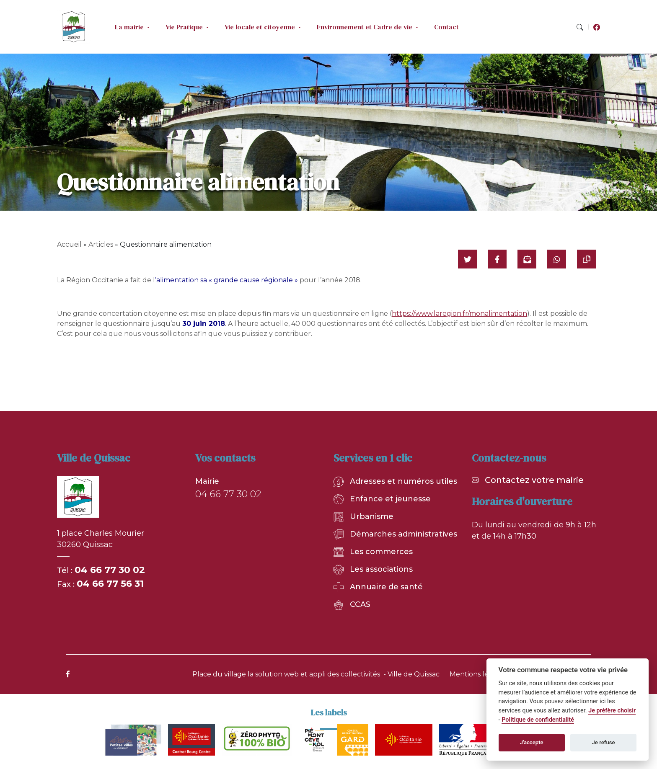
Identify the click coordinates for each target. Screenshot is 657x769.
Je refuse (603, 742)
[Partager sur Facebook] (497, 259)
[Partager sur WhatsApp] (556, 259)
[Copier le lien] (586, 259)
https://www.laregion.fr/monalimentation (459, 313)
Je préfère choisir (612, 710)
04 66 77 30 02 (110, 569)
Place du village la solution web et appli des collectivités (286, 674)
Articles (100, 244)
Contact (446, 26)
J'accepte (531, 742)
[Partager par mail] (526, 259)
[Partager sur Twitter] (467, 259)
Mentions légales (478, 674)
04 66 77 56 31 (110, 583)
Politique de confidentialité (538, 719)
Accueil (69, 244)
